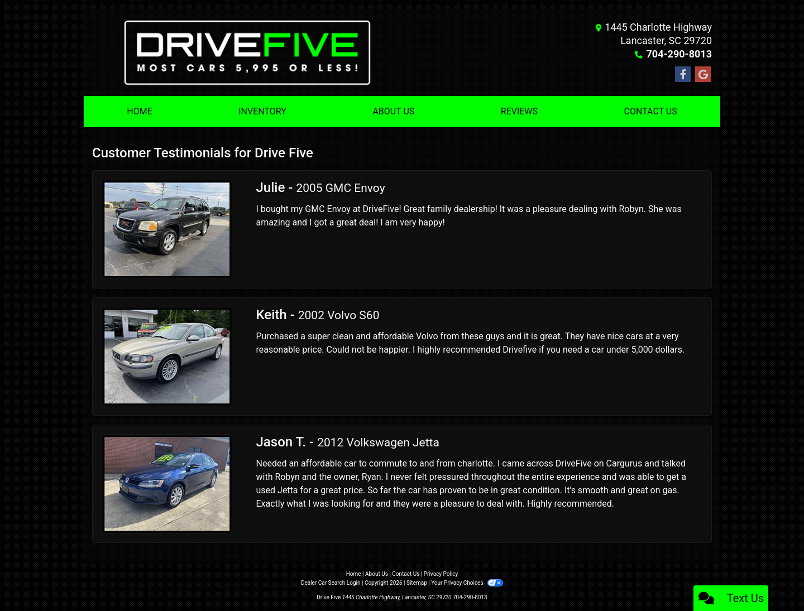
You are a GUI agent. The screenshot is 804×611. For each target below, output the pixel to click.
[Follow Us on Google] (703, 74)
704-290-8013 (679, 54)
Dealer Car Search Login (331, 583)
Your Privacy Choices (467, 583)
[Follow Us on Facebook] (683, 74)
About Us (376, 574)
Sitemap (416, 583)
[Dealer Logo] (247, 52)
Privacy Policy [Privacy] (441, 574)
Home (353, 574)
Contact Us (405, 574)
